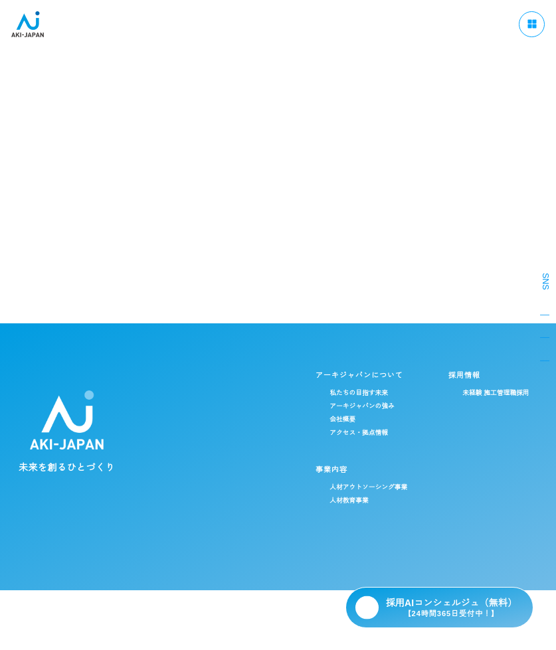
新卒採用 (352, 419)
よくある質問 (406, 563)
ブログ (302, 563)
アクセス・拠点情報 (234, 433)
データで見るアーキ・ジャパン (490, 403)
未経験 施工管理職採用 (373, 393)
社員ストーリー (467, 429)
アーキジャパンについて (232, 375)
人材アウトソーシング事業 (244, 487)
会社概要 (217, 419)
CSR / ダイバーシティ (230, 563)
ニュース (348, 563)
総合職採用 (360, 446)
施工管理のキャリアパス (480, 389)
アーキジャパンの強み (237, 406)
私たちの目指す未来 (234, 393)
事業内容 (205, 469)
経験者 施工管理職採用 (373, 406)
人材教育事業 (224, 500)
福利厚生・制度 (467, 416)
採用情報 (340, 375)
